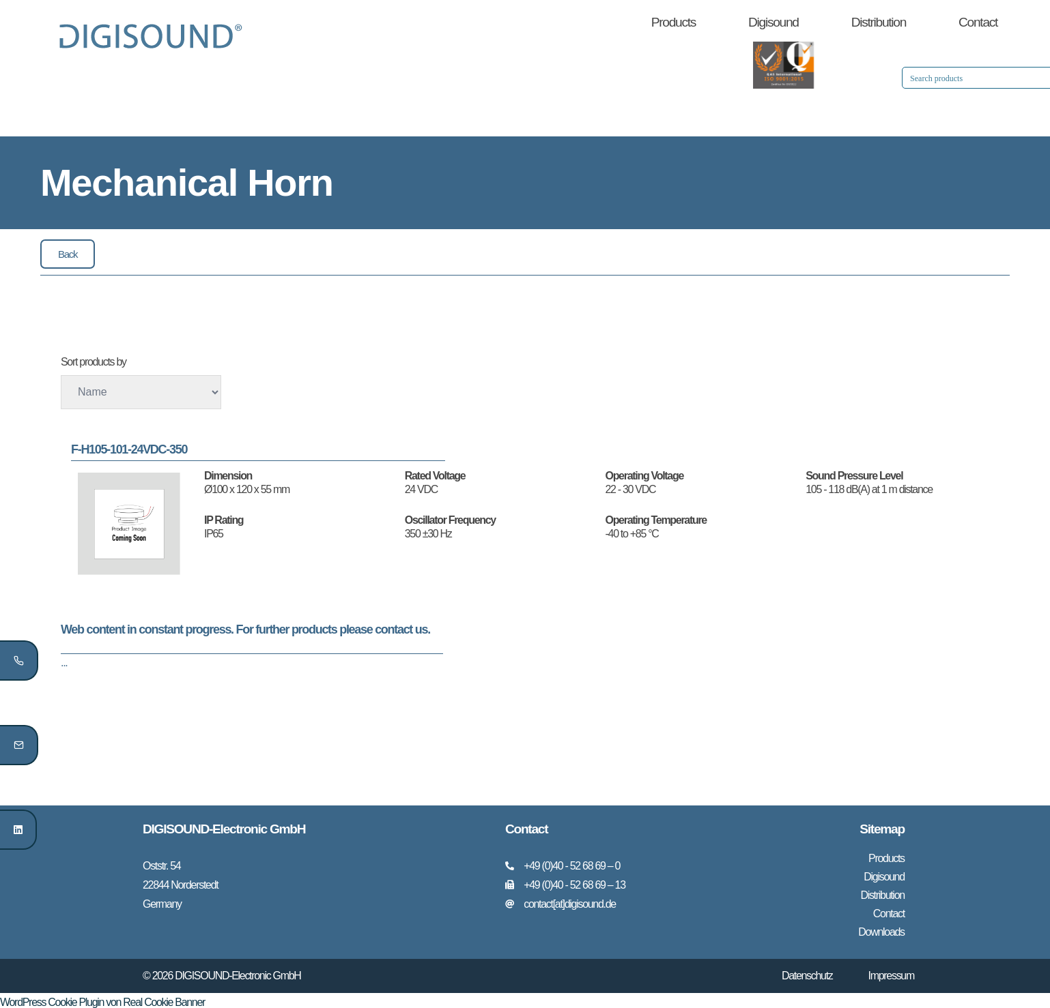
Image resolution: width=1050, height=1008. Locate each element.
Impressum (891, 972)
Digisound (773, 22)
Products (673, 22)
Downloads (881, 929)
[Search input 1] (858, 78)
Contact (978, 22)
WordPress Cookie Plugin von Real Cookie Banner (102, 999)
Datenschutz (807, 972)
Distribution (878, 22)
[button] (67, 254)
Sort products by (93, 362)
